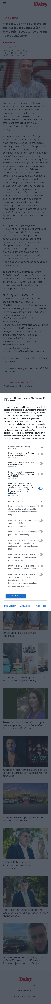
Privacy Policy (41, 606)
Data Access (25, 606)
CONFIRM (15, 596)
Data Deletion (10, 606)
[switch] (40, 454)
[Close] (45, 398)
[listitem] (25, 447)
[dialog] (25, 502)
